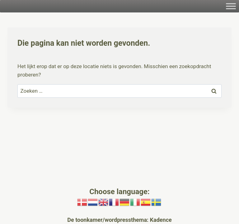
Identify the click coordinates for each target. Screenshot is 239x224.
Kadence (160, 220)
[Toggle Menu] (231, 6)
